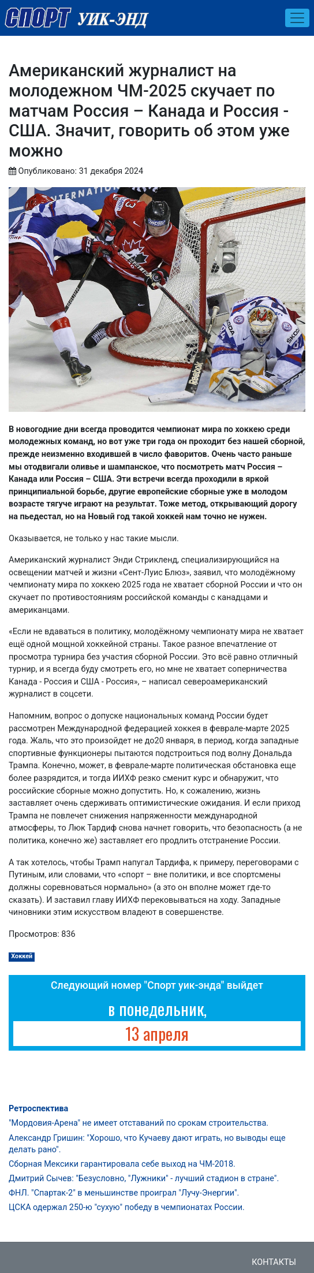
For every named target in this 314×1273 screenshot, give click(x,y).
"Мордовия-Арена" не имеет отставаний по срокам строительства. (138, 1123)
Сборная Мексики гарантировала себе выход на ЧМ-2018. (122, 1164)
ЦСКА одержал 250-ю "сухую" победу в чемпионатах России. (127, 1207)
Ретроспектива (38, 1109)
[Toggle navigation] (297, 18)
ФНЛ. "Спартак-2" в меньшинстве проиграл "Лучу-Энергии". (124, 1193)
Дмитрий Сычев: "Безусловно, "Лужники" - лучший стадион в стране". (144, 1178)
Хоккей (21, 956)
